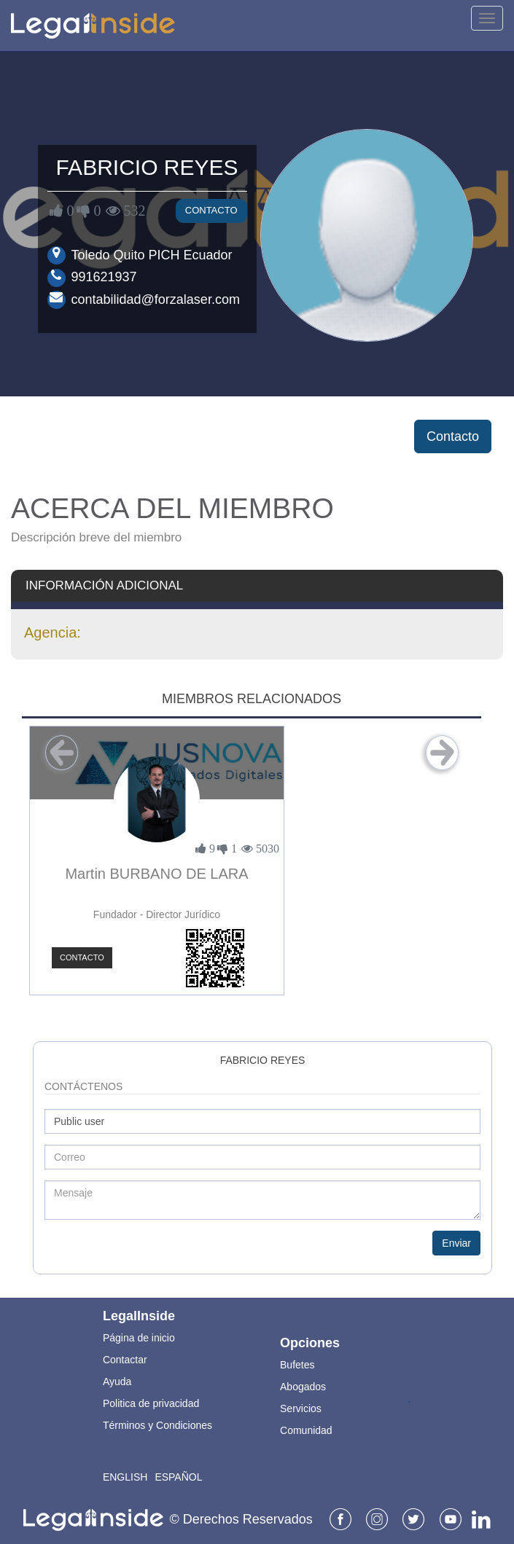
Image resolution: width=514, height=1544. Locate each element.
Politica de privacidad (151, 1403)
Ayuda (117, 1381)
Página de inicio (139, 1338)
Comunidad (306, 1430)
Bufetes (297, 1365)
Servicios (301, 1408)
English (125, 1477)
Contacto (211, 210)
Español (178, 1477)
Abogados (303, 1386)
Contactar (125, 1359)
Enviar (456, 1243)
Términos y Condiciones (157, 1425)
